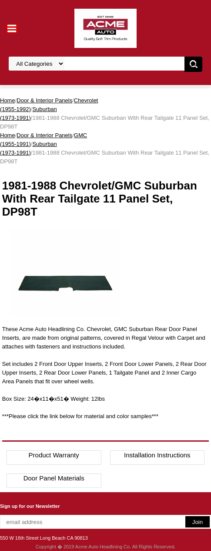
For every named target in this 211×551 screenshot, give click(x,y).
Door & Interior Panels (44, 100)
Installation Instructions (157, 455)
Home (7, 100)
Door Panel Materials (53, 478)
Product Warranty (54, 455)
